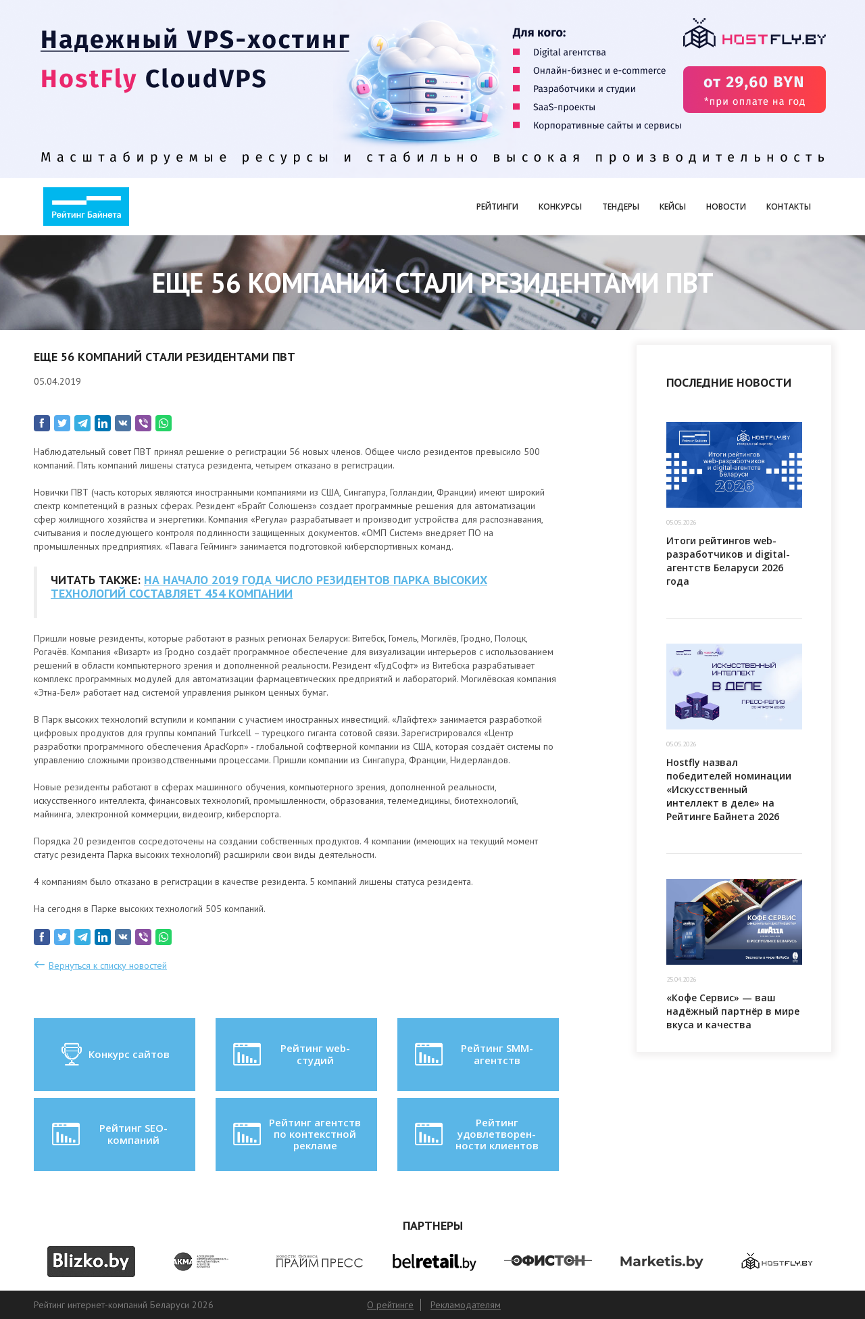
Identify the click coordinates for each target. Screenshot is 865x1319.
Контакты (788, 206)
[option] (91, 1261)
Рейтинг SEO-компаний (108, 1134)
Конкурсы (560, 206)
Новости (726, 206)
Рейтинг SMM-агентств (472, 1054)
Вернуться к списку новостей (108, 965)
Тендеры (620, 206)
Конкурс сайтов (114, 1054)
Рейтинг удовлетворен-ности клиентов (475, 1134)
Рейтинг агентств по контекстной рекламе (295, 1134)
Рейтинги (497, 206)
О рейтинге (390, 1305)
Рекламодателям (465, 1305)
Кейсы (673, 206)
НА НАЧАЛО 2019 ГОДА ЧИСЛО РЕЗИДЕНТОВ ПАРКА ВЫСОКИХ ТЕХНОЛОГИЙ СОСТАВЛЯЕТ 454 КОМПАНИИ (269, 586)
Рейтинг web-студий (289, 1054)
